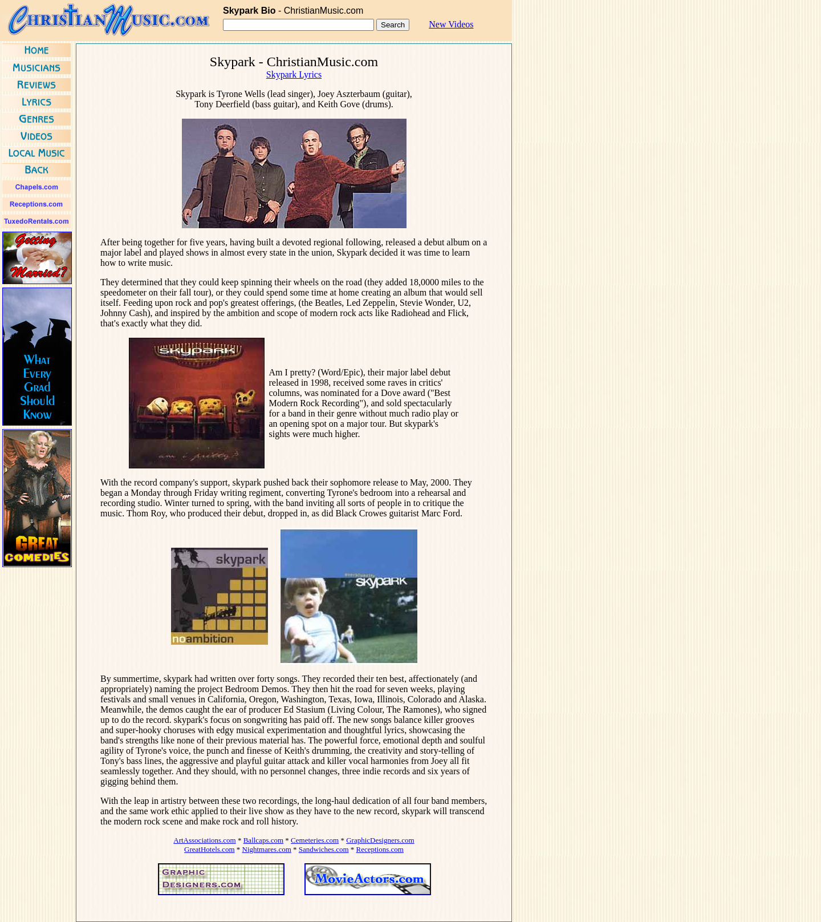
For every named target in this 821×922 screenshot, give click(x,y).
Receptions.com (380, 849)
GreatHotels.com (209, 849)
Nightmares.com (266, 849)
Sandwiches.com (324, 849)
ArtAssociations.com (204, 840)
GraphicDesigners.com (380, 840)
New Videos (451, 24)
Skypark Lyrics (294, 74)
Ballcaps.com (263, 840)
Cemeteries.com (315, 840)
